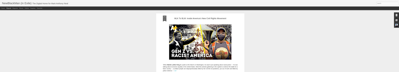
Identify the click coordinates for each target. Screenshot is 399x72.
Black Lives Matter (190, 48)
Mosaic (21, 8)
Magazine (15, 8)
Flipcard (8, 8)
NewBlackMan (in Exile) (216, 48)
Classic (3, 8)
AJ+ (183, 48)
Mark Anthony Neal (209, 45)
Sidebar (27, 8)
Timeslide (39, 8)
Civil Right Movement (202, 48)
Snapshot (32, 8)
